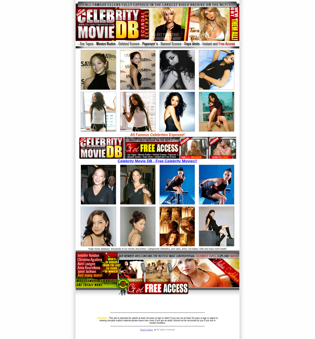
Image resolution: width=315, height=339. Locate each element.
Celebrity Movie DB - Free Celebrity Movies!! (157, 159)
